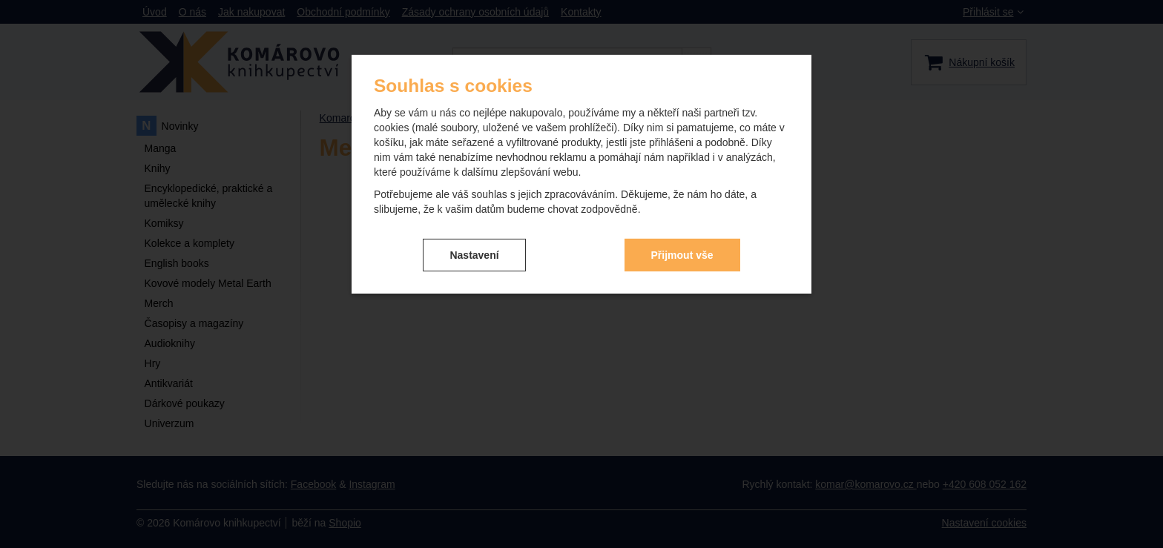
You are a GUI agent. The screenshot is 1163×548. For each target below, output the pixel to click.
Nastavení (473, 254)
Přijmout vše (682, 254)
